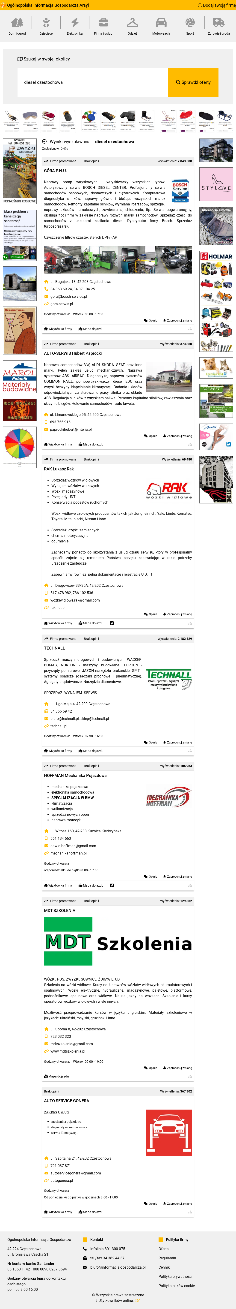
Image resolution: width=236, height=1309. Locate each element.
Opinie (153, 320)
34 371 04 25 (84, 289)
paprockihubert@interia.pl (71, 429)
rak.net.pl (57, 607)
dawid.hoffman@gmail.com (73, 846)
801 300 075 (115, 1249)
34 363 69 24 (61, 289)
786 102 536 (83, 593)
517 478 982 (60, 593)
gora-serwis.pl (61, 304)
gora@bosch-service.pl (68, 296)
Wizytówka (58, 329)
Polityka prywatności (175, 1276)
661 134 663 (60, 838)
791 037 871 (60, 1166)
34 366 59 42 (61, 711)
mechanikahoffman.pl (68, 853)
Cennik (164, 1267)
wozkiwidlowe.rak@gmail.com (75, 600)
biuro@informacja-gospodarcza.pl (118, 1267)
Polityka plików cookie (177, 1286)
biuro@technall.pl (64, 718)
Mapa (91, 329)
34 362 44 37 (113, 1258)
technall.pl (58, 726)
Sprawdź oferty (193, 82)
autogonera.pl (61, 1180)
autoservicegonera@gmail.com (75, 1173)
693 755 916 (60, 422)
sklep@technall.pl (94, 718)
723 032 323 (60, 1036)
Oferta (164, 1249)
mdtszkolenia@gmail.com (71, 1044)
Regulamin (167, 1258)
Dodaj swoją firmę (217, 5)
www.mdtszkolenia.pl (67, 1051)
